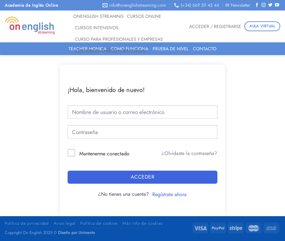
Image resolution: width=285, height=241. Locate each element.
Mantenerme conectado (104, 153)
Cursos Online (144, 16)
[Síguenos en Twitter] (270, 5)
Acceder (142, 177)
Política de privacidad (27, 223)
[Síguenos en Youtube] (277, 5)
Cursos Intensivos (96, 28)
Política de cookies (99, 223)
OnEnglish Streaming (98, 16)
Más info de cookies (143, 223)
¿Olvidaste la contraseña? (189, 153)
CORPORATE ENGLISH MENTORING (110, 50)
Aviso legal (64, 223)
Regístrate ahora (169, 194)
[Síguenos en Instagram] (264, 5)
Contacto (204, 49)
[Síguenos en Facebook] (257, 5)
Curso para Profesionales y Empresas (119, 39)
